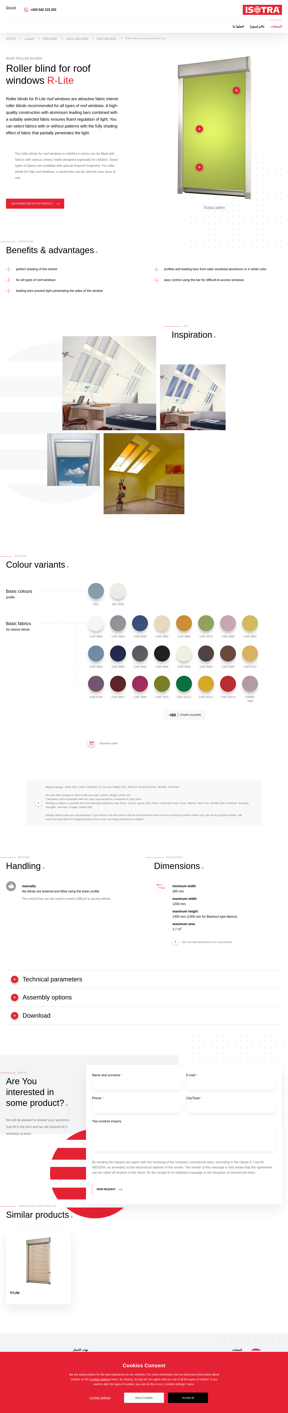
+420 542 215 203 (43, 9)
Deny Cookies (144, 1397)
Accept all (188, 1397)
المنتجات (276, 26)
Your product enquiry (106, 1124)
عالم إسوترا (257, 26)
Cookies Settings (99, 1397)
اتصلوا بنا (238, 26)
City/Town (194, 1100)
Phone (97, 1100)
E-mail (191, 1076)
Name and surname (107, 1076)
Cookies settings (100, 1379)
